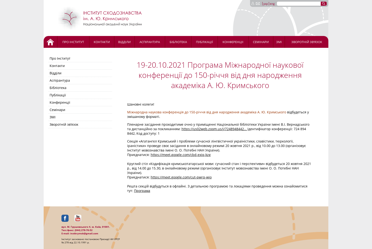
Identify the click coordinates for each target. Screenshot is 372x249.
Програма (142, 190)
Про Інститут (73, 42)
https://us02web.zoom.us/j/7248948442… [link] (214, 129)
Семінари (261, 42)
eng (272, 3)
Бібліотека (178, 42)
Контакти (102, 42)
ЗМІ (279, 42)
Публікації (204, 42)
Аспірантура (150, 42)
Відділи (124, 42)
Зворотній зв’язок (306, 42)
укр (265, 3)
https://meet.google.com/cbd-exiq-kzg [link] (181, 154)
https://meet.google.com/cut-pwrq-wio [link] (181, 177)
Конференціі (233, 42)
